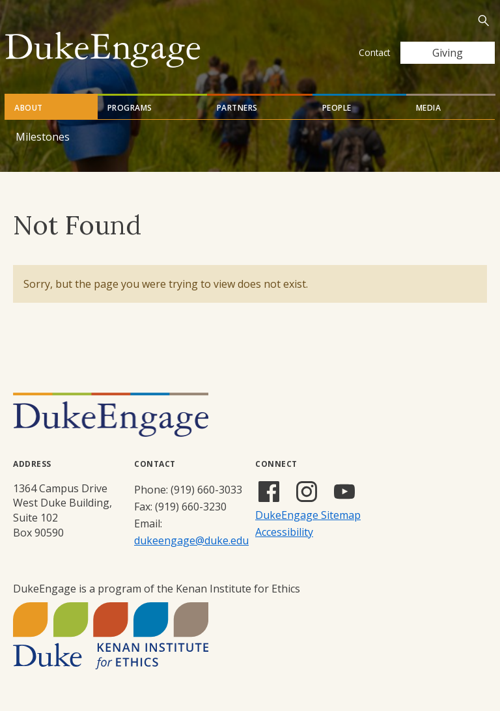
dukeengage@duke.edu (191, 540)
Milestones (43, 137)
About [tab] (28, 107)
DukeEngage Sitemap (308, 515)
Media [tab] (428, 107)
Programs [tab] (129, 107)
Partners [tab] (237, 107)
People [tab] (337, 107)
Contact (374, 52)
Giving (447, 53)
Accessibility (284, 532)
